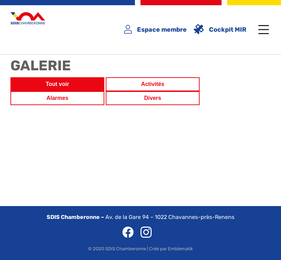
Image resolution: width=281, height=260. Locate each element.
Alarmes (57, 98)
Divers (152, 98)
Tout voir (57, 84)
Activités (152, 84)
